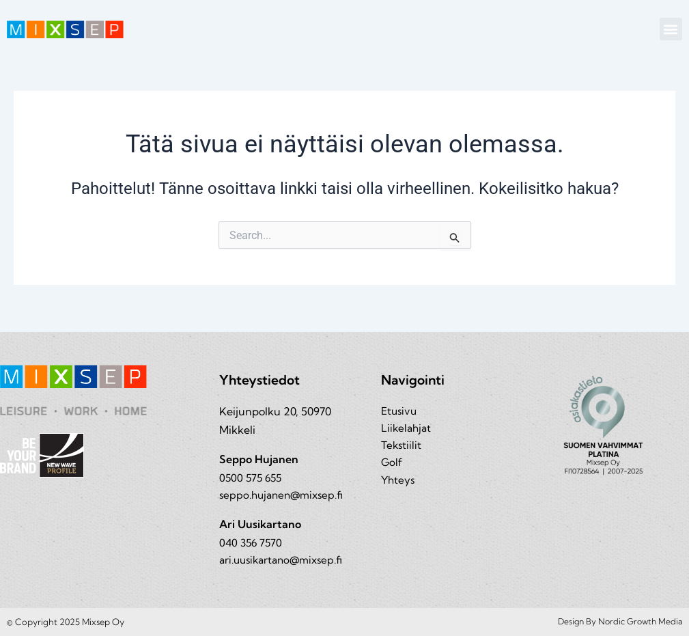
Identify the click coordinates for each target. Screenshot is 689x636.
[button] (671, 29)
